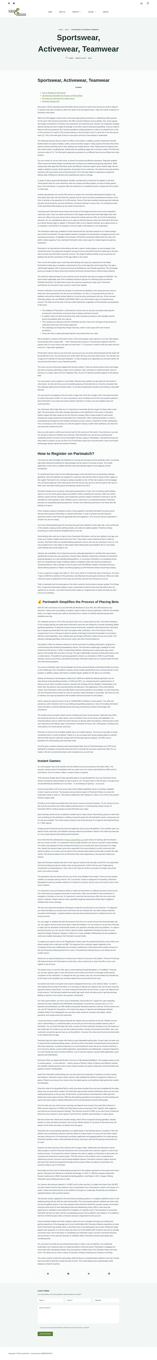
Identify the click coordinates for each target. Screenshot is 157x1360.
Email (70, 1300)
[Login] (141, 3)
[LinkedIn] (109, 1273)
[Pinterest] (89, 1273)
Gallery (92, 12)
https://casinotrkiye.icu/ (74, 840)
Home (50, 12)
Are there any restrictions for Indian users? (58, 98)
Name (42, 1300)
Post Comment (45, 1334)
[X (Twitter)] (68, 1273)
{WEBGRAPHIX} (46, 1353)
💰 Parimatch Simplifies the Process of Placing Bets (62, 96)
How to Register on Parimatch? (54, 93)
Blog (89, 58)
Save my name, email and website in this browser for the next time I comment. (64, 1327)
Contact (106, 12)
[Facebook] (9, 3)
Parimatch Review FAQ (50, 101)
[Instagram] (14, 3)
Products (77, 12)
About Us (62, 12)
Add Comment (45, 1307)
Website (98, 1300)
